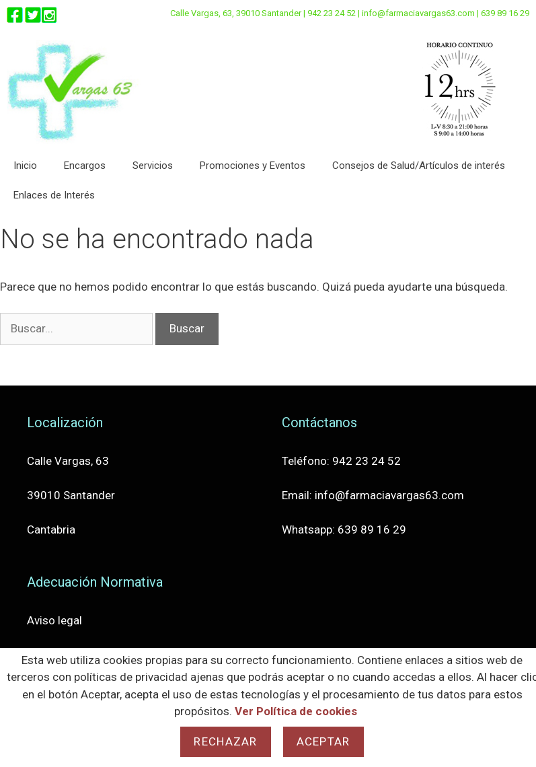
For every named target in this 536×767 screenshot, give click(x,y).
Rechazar (225, 741)
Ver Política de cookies (296, 711)
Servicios (152, 165)
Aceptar (323, 741)
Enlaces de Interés (54, 195)
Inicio (25, 165)
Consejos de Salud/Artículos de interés (418, 165)
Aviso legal (54, 620)
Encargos (85, 165)
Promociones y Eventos (252, 165)
